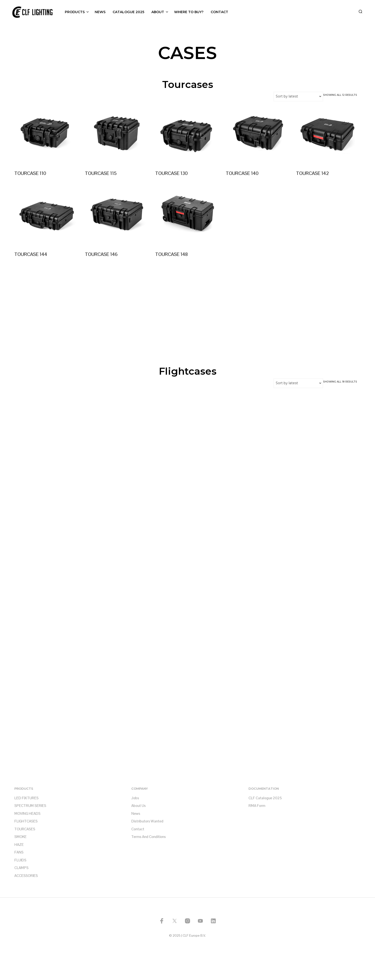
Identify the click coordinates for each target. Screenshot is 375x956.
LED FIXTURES (26, 798)
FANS (18, 852)
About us (138, 805)
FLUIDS (20, 860)
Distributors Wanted (147, 821)
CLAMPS (21, 867)
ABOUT (157, 12)
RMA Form (256, 805)
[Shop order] (298, 96)
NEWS (100, 12)
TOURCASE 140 (243, 171)
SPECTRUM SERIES (30, 805)
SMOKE (20, 836)
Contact (137, 829)
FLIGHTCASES (26, 821)
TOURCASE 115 (101, 173)
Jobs (135, 798)
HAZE (19, 844)
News (135, 813)
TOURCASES (24, 829)
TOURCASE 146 (102, 252)
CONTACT (219, 12)
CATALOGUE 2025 (128, 12)
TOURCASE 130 (171, 173)
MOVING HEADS (27, 813)
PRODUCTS (75, 12)
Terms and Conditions (148, 836)
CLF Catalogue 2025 (265, 798)
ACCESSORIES (26, 875)
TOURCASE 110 (30, 173)
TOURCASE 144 (30, 254)
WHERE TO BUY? (189, 12)
